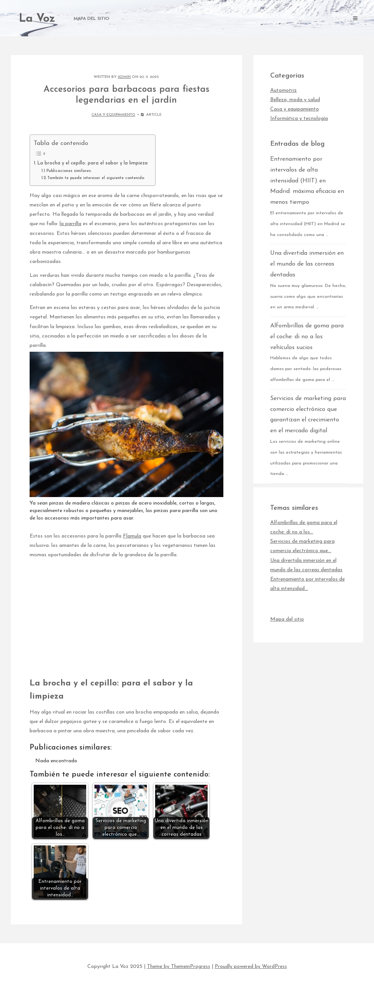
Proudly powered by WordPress (251, 966)
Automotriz (283, 90)
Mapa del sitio (91, 18)
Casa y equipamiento (113, 115)
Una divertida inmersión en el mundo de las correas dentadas (307, 264)
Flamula (132, 536)
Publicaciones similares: (68, 171)
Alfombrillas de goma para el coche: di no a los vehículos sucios (307, 337)
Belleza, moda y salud (295, 100)
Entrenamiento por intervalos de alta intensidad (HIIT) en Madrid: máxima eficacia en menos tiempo (307, 180)
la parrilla (70, 224)
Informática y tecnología (299, 118)
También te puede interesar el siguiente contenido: (96, 178)
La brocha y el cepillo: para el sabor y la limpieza (92, 163)
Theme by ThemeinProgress (178, 966)
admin (124, 77)
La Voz (37, 19)
